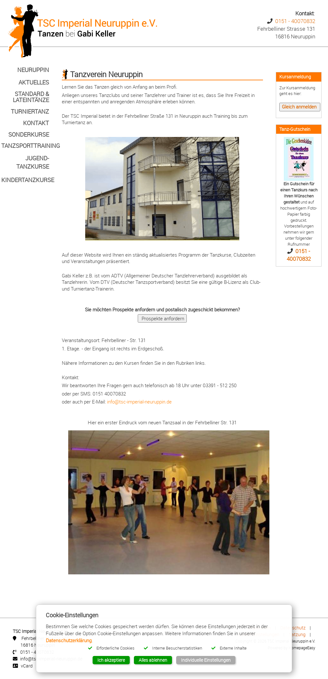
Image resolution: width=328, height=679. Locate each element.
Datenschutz (293, 628)
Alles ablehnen (153, 660)
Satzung (297, 634)
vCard (27, 666)
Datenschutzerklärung (69, 640)
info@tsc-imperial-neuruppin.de (139, 401)
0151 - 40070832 (295, 21)
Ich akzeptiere (111, 660)
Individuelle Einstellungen (206, 660)
